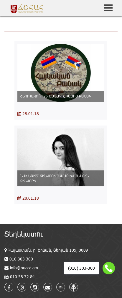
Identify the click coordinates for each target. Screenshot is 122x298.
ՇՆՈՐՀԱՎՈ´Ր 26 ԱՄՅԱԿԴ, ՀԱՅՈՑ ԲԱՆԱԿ (55, 96)
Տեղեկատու (23, 233)
